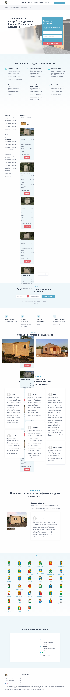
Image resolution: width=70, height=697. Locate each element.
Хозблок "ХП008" (26, 209)
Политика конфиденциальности (27, 684)
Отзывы (22, 680)
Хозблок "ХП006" (26, 173)
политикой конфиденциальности (35, 303)
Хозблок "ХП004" (41, 173)
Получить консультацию (52, 43)
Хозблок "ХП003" (57, 137)
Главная (6, 7)
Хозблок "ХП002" (41, 137)
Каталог (30, 2)
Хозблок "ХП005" (57, 173)
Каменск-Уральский (14, 7)
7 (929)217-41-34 (58, 1)
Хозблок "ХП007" (41, 209)
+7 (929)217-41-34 (47, 648)
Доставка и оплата (38, 2)
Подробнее (27, 157)
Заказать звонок (60, 3)
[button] (66, 351)
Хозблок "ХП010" (26, 245)
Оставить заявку (48, 296)
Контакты (47, 2)
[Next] (46, 274)
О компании (23, 2)
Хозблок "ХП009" (57, 209)
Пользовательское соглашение (27, 682)
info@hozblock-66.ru (47, 655)
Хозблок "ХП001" (26, 137)
